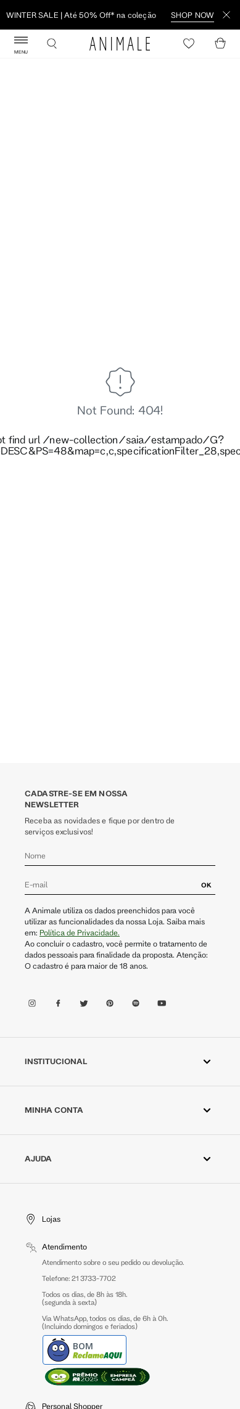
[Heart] (188, 44)
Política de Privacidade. (79, 932)
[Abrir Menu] (21, 44)
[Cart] (220, 44)
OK (206, 885)
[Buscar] (52, 44)
